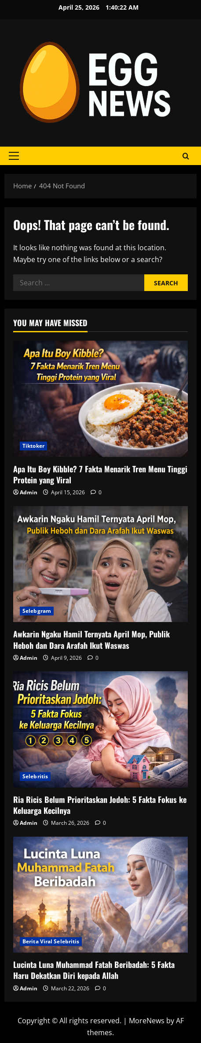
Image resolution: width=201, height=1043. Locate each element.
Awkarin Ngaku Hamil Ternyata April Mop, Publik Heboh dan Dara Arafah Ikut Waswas (91, 639)
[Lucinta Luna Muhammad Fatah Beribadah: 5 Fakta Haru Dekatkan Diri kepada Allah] (100, 895)
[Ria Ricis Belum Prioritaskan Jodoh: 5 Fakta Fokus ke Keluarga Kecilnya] (100, 729)
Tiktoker (33, 446)
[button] (13, 156)
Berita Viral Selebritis (50, 941)
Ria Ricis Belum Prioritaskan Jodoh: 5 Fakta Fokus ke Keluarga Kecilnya (99, 805)
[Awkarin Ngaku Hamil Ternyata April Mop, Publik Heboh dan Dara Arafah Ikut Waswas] (100, 564)
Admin (28, 492)
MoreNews (146, 1020)
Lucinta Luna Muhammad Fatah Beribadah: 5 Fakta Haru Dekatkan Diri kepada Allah (94, 970)
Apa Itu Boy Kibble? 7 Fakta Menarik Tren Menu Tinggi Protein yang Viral (100, 474)
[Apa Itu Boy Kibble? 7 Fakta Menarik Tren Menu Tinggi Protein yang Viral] (100, 399)
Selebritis (35, 776)
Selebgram (36, 611)
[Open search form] (186, 156)
